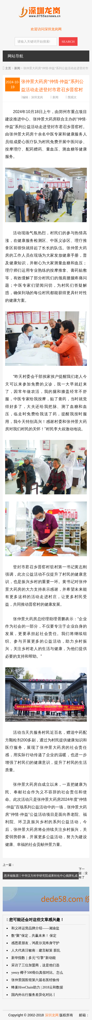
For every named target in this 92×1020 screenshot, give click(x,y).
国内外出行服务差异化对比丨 (33, 995)
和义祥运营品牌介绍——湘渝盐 (35, 928)
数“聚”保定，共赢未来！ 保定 (33, 935)
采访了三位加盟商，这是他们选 (35, 965)
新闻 (17, 68)
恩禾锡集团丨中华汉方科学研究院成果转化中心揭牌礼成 (41, 875)
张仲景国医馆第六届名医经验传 (35, 980)
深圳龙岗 (37, 97)
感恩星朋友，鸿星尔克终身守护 (35, 943)
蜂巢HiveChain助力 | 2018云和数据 (37, 987)
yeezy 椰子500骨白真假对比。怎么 (37, 972)
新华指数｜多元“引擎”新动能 (33, 958)
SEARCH (68, 41)
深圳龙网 (52, 1015)
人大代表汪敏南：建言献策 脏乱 (35, 950)
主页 (8, 68)
